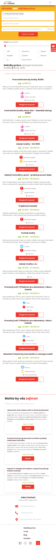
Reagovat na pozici (27, 105)
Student (25, 55)
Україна (43, 51)
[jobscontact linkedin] (30, 543)
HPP (8, 51)
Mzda (6, 42)
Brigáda (10, 55)
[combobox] (28, 15)
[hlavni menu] (50, 2)
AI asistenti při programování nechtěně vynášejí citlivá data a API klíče (27, 439)
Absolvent (25, 51)
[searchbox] (27, 18)
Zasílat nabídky (53, 47)
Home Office (26, 60)
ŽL (8, 60)
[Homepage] (9, 2)
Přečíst (28, 428)
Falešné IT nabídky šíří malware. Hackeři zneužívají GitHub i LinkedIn (27, 470)
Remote (43, 55)
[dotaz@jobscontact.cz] (28, 506)
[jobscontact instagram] (25, 543)
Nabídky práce (30, 528)
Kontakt (27, 538)
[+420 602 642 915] (28, 513)
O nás (26, 531)
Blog (25, 535)
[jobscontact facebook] (20, 543)
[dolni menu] (38, 543)
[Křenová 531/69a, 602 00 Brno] (28, 519)
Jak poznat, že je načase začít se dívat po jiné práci (28, 410)
